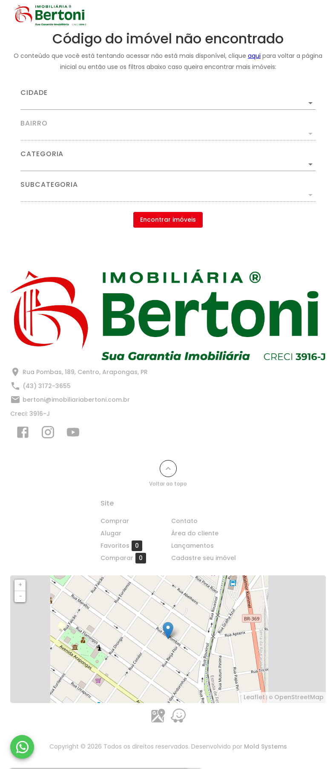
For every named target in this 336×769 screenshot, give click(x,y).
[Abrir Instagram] (47, 434)
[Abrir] (310, 103)
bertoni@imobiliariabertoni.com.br (76, 399)
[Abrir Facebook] (22, 434)
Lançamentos (192, 545)
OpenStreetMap (299, 697)
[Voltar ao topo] (168, 468)
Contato (184, 521)
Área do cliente (194, 533)
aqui (254, 55)
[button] (168, 164)
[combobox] (168, 99)
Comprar (115, 521)
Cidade (34, 92)
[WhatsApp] (22, 747)
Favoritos (121, 545)
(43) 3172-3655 (47, 386)
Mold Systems (265, 746)
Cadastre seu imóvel (203, 558)
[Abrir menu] (308, 15)
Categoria (41, 154)
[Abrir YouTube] (73, 434)
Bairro (34, 123)
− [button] (20, 596)
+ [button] (20, 584)
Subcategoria (49, 184)
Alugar (111, 533)
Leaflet (254, 697)
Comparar (123, 558)
